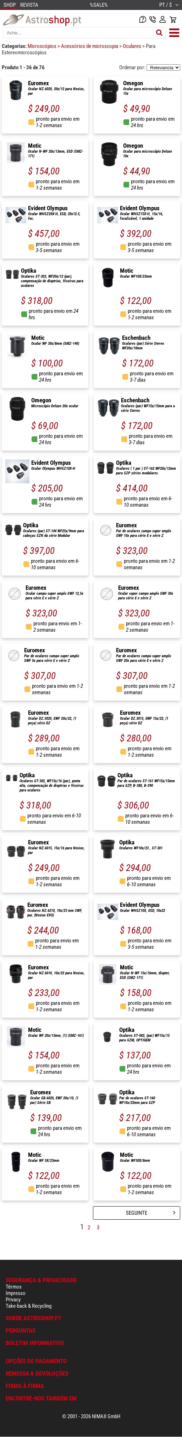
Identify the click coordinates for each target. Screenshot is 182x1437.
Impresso (16, 1293)
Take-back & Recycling (28, 1306)
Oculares (132, 46)
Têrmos (14, 1287)
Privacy (13, 1299)
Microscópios (42, 46)
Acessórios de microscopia (90, 46)
